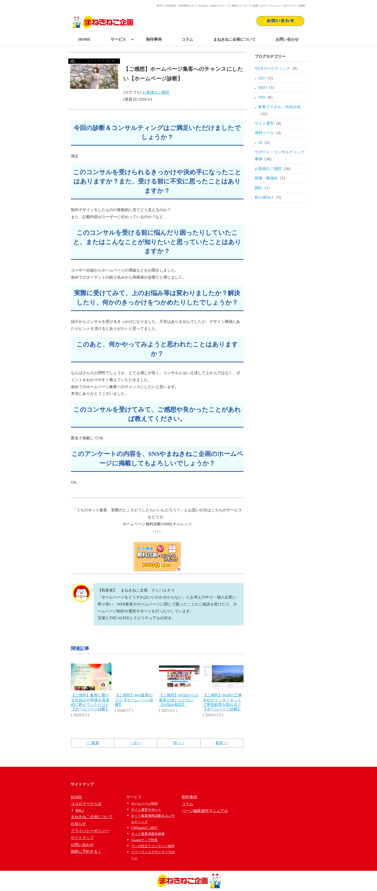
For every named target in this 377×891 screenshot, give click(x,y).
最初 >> (221, 743)
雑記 (258, 188)
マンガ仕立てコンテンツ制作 (153, 846)
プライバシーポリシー (90, 831)
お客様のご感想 (155, 92)
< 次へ (135, 743)
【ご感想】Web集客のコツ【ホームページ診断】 (134, 699)
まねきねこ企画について (234, 39)
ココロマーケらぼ (86, 804)
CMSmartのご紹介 (144, 828)
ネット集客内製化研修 (148, 834)
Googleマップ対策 (144, 840)
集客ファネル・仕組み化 (279, 107)
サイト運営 (264, 123)
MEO (262, 87)
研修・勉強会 (266, 178)
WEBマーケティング (272, 68)
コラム (187, 39)
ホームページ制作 (144, 803)
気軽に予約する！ (86, 851)
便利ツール (264, 133)
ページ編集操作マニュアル (205, 811)
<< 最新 (92, 743)
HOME (84, 39)
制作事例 (154, 39)
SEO (261, 78)
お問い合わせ (287, 39)
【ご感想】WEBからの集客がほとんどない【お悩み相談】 (178, 699)
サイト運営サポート (146, 810)
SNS (261, 97)
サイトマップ (82, 838)
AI (260, 142)
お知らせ (78, 824)
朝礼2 (79, 810)
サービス (122, 39)
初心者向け (264, 197)
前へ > (178, 743)
